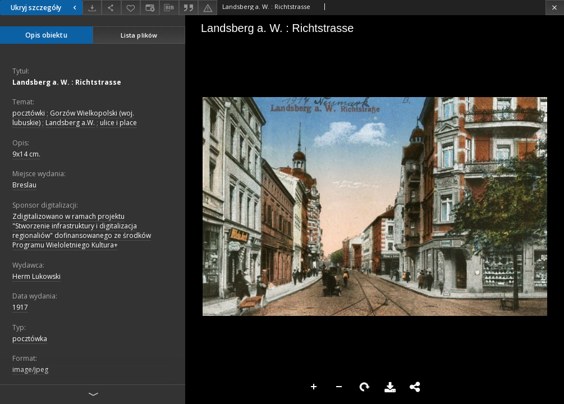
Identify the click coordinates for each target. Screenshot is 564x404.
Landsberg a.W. (70, 122)
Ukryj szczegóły (45, 7)
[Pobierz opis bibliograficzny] (168, 8)
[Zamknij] (554, 7)
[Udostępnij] (111, 7)
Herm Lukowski (36, 276)
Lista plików (139, 35)
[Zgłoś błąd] (207, 7)
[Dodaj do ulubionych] (130, 7)
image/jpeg (30, 369)
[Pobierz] (92, 7)
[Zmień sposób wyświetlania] (149, 7)
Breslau (24, 185)
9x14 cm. (26, 154)
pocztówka (29, 338)
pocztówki (28, 113)
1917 (20, 307)
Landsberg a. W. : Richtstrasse (66, 82)
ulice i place (118, 122)
